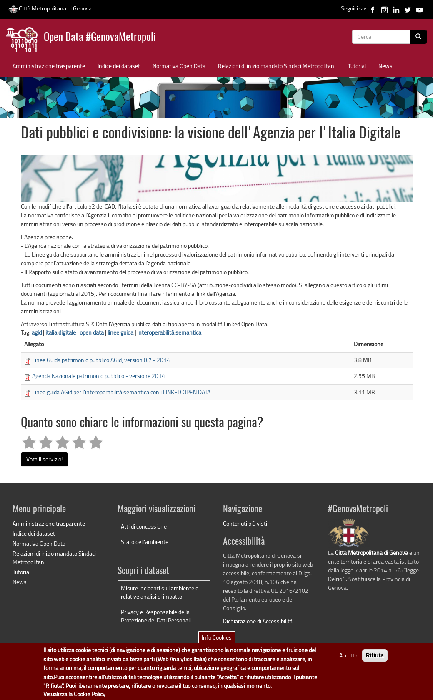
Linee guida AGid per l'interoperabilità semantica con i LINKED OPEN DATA (121, 392)
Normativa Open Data (179, 66)
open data (92, 332)
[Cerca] (418, 37)
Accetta (348, 660)
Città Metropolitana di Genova (50, 8)
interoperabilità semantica (169, 332)
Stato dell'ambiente (144, 542)
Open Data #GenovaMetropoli (100, 38)
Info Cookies (217, 642)
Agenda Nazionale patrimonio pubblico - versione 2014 (98, 376)
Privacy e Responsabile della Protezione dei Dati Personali (156, 616)
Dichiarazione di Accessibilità (258, 621)
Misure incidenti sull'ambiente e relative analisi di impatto (159, 592)
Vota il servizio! (44, 459)
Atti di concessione (144, 526)
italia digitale (60, 332)
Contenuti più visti (245, 523)
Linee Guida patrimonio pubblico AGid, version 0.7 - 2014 (101, 360)
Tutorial (357, 66)
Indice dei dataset (119, 66)
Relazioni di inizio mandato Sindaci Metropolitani (276, 66)
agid (37, 332)
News (385, 66)
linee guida (120, 332)
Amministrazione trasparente (49, 66)
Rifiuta (375, 660)
